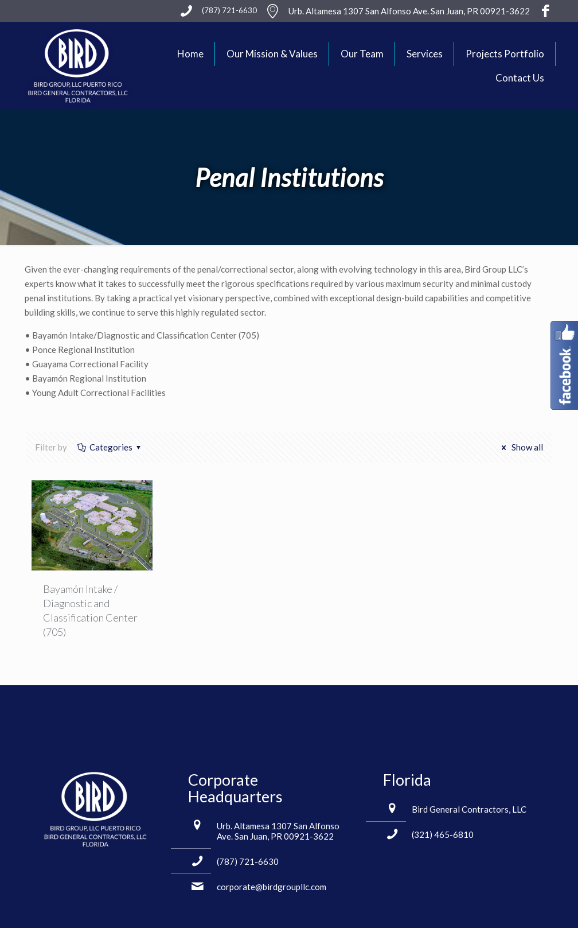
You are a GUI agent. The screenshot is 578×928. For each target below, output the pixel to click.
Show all (520, 447)
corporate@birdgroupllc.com (271, 887)
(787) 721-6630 (248, 861)
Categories (110, 447)
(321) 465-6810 (443, 834)
